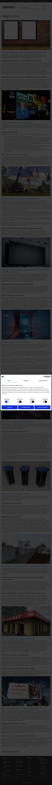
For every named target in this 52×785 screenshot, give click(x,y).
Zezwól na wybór (26, 407)
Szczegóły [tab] (25, 380)
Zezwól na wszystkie (42, 407)
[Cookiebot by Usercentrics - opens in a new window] (44, 377)
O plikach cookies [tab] (43, 380)
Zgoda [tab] (9, 380)
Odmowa (9, 407)
